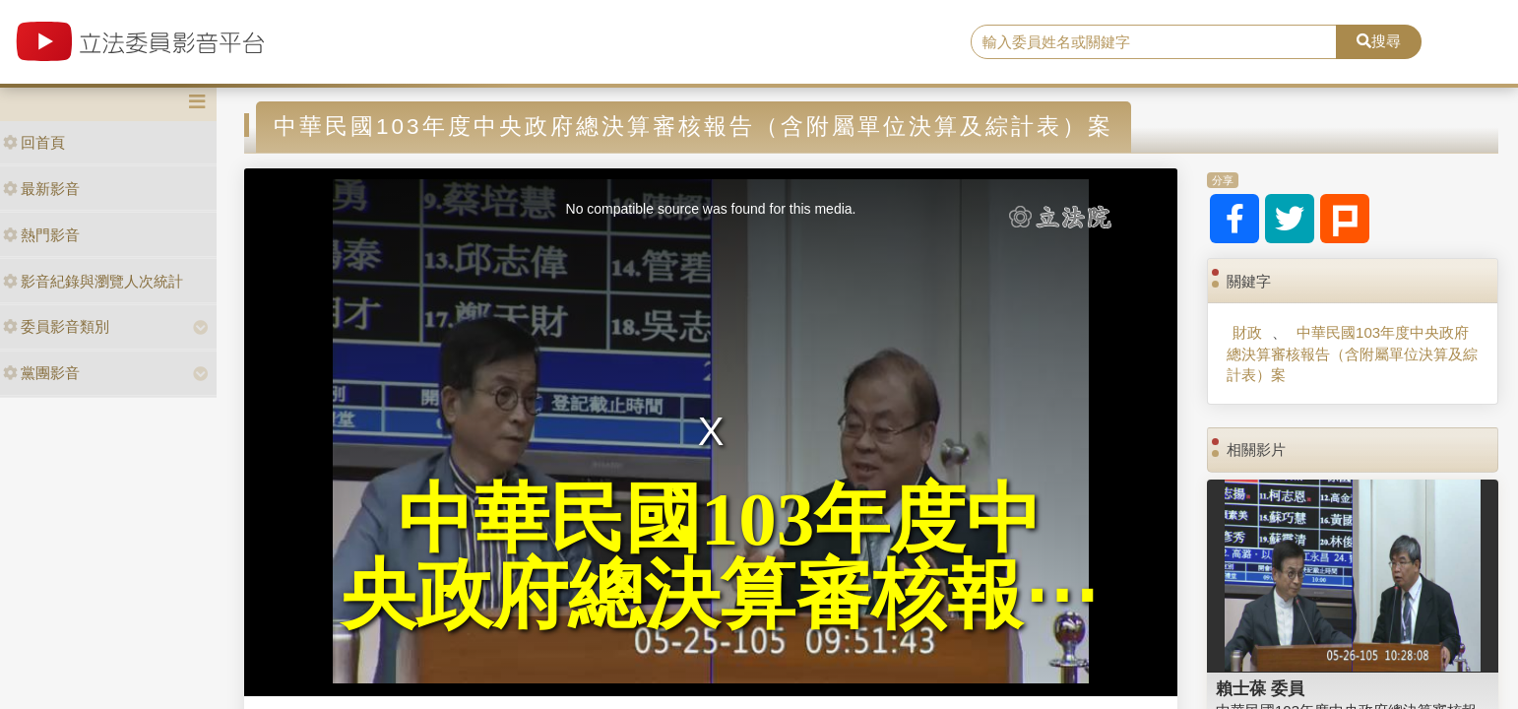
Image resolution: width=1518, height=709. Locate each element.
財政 (1247, 332)
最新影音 (41, 188)
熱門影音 (41, 234)
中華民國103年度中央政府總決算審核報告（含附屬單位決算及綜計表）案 (1352, 353)
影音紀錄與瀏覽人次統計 (93, 281)
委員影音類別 (56, 326)
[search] (1154, 42)
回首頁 (34, 142)
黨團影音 (41, 372)
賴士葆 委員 (1260, 688)
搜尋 (1379, 40)
